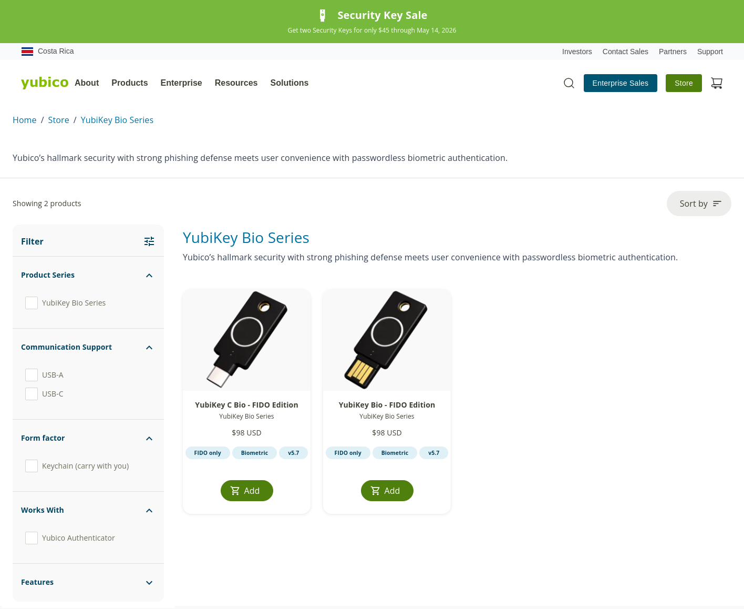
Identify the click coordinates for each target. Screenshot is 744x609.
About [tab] (87, 82)
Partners (673, 51)
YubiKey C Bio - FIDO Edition (246, 405)
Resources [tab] (236, 82)
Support (710, 51)
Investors (577, 51)
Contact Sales (625, 51)
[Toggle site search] (569, 83)
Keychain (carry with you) (77, 466)
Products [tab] (129, 82)
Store (684, 83)
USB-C (44, 394)
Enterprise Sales (621, 83)
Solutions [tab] (290, 82)
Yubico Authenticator (70, 538)
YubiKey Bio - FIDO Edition (387, 405)
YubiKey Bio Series (117, 120)
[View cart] (716, 83)
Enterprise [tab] (181, 82)
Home (25, 120)
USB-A (44, 375)
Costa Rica (47, 51)
